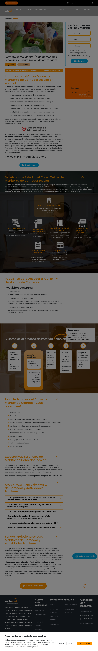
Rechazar (71, 643)
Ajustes (61, 643)
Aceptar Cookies (84, 643)
